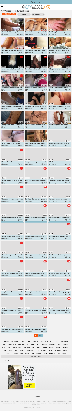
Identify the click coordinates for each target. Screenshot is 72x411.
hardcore (14, 341)
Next (40, 335)
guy (38, 344)
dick (10, 350)
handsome (30, 350)
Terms (55, 394)
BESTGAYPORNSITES (9, 14)
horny (58, 347)
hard (38, 347)
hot (41, 341)
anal (33, 344)
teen (3, 347)
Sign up (33, 2)
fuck (56, 341)
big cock (58, 350)
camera (35, 341)
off (51, 341)
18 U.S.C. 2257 (36, 397)
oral (59, 344)
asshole (52, 344)
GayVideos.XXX (34, 407)
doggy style (12, 344)
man (5, 350)
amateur (52, 353)
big (27, 344)
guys (16, 350)
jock (46, 341)
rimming (44, 344)
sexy (50, 350)
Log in (39, 2)
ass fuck (27, 347)
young (51, 347)
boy (33, 347)
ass (9, 347)
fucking (6, 341)
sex (21, 353)
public (65, 350)
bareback (64, 341)
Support (46, 394)
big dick (65, 344)
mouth (16, 353)
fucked (38, 353)
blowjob (8, 353)
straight (66, 347)
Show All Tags (36, 356)
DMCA (63, 394)
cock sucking (17, 347)
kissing (27, 353)
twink (23, 341)
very (58, 353)
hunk (45, 347)
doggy (64, 353)
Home (8, 394)
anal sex (21, 344)
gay (29, 341)
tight (45, 353)
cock (37, 350)
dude (4, 344)
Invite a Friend (35, 394)
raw (33, 353)
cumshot (44, 350)
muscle (22, 350)
